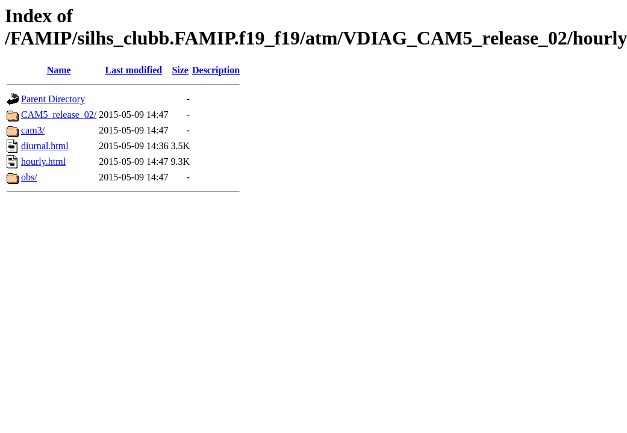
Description (216, 70)
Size (180, 70)
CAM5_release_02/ (58, 114)
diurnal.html (45, 146)
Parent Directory (53, 99)
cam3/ (33, 130)
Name (59, 70)
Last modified (134, 70)
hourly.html (43, 161)
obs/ (29, 177)
